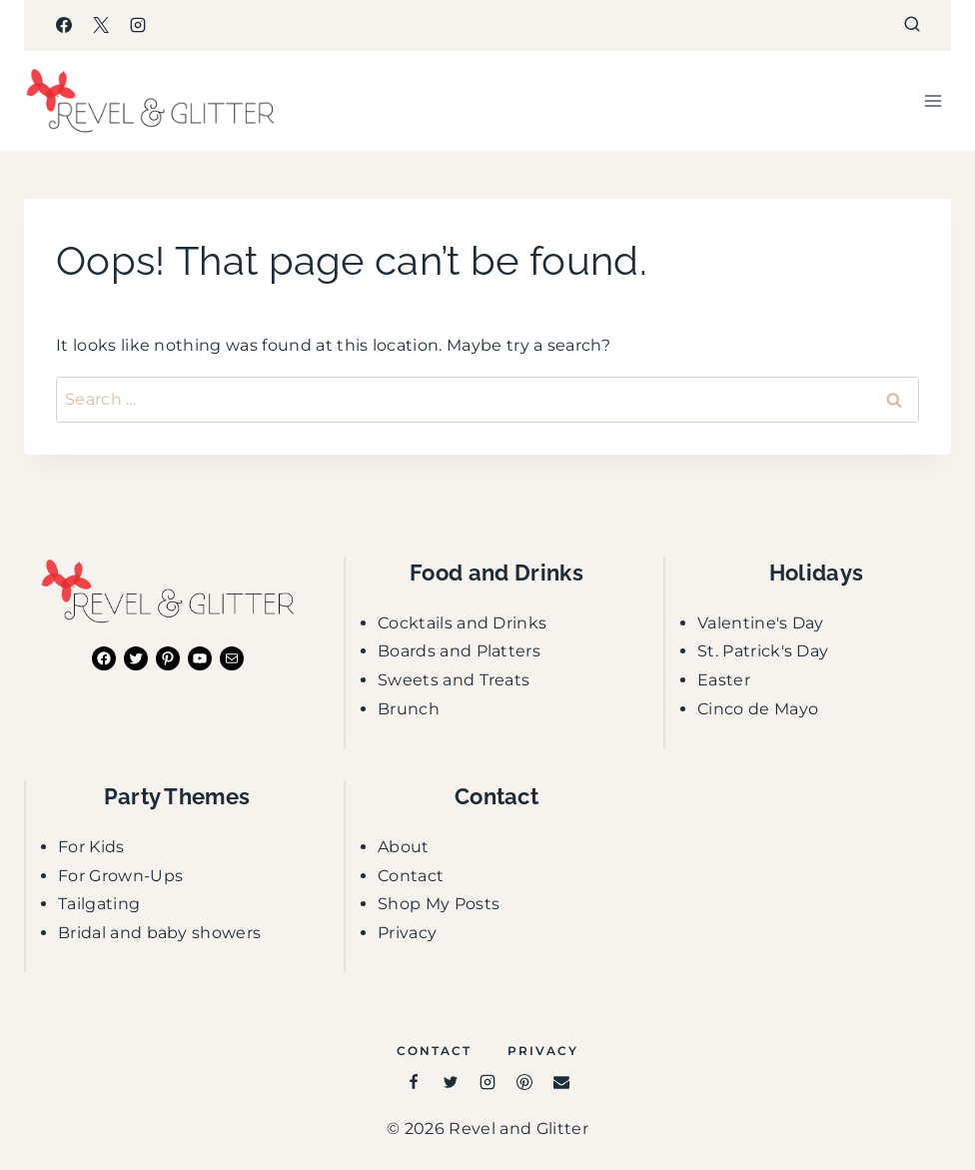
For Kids (91, 846)
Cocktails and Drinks (462, 622)
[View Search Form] (912, 25)
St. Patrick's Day (762, 650)
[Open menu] (932, 100)
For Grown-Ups (120, 875)
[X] (101, 25)
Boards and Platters (459, 650)
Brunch (409, 708)
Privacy (407, 932)
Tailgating (99, 903)
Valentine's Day (760, 622)
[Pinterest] (524, 1082)
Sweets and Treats (453, 679)
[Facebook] (64, 25)
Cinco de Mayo (757, 708)
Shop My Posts (438, 903)
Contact (411, 875)
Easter (723, 679)
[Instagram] (138, 25)
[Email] (561, 1082)
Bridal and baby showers (159, 932)
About (404, 846)
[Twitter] (451, 1082)
